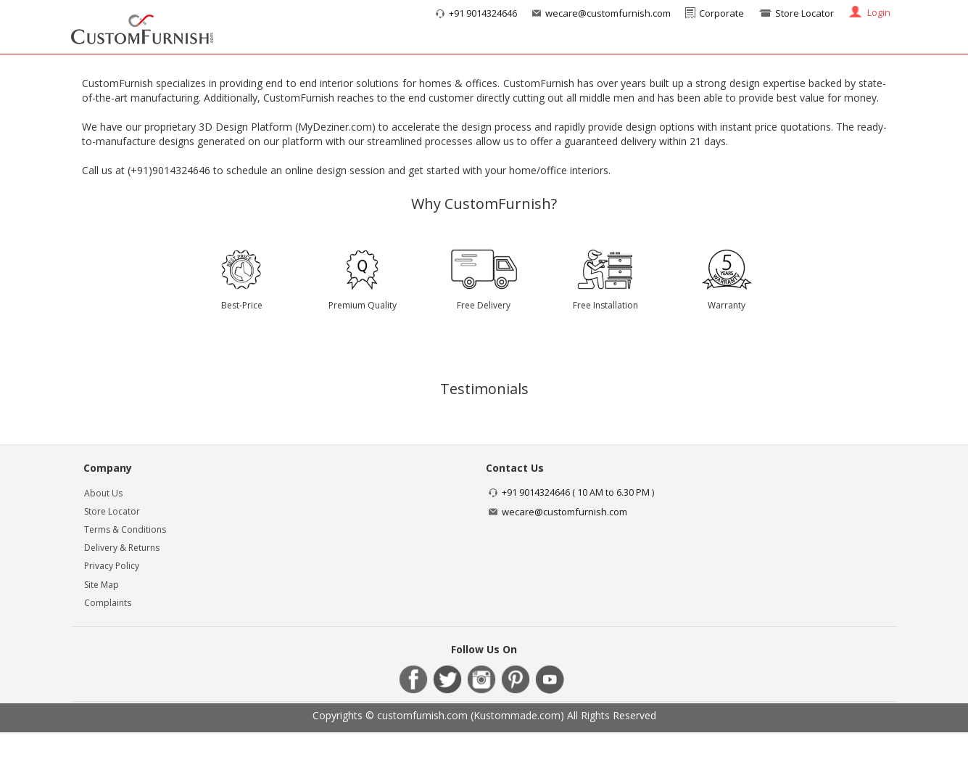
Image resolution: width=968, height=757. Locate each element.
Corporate (721, 13)
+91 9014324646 (483, 13)
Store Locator (804, 13)
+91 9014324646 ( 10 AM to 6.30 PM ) (578, 492)
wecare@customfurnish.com (608, 13)
